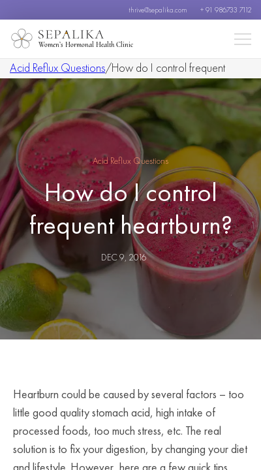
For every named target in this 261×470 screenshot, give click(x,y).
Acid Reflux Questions (57, 67)
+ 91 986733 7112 (225, 9)
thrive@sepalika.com (158, 9)
